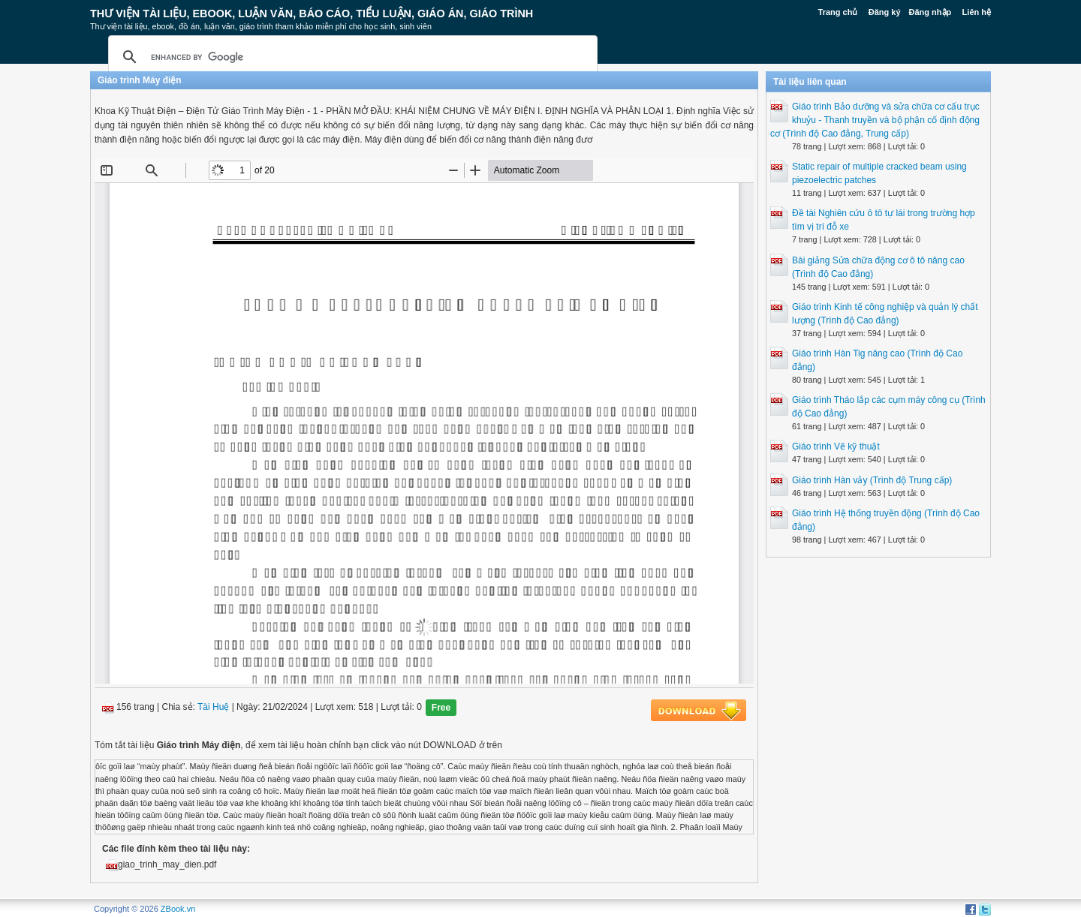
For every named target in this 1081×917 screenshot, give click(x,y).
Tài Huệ (213, 707)
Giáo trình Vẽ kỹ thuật (836, 446)
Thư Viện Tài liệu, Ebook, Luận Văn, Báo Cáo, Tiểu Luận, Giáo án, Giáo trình (311, 14)
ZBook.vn (178, 908)
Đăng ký (885, 12)
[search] (350, 57)
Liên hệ (976, 12)
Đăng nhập (930, 12)
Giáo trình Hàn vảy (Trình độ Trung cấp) (872, 480)
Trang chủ (838, 12)
